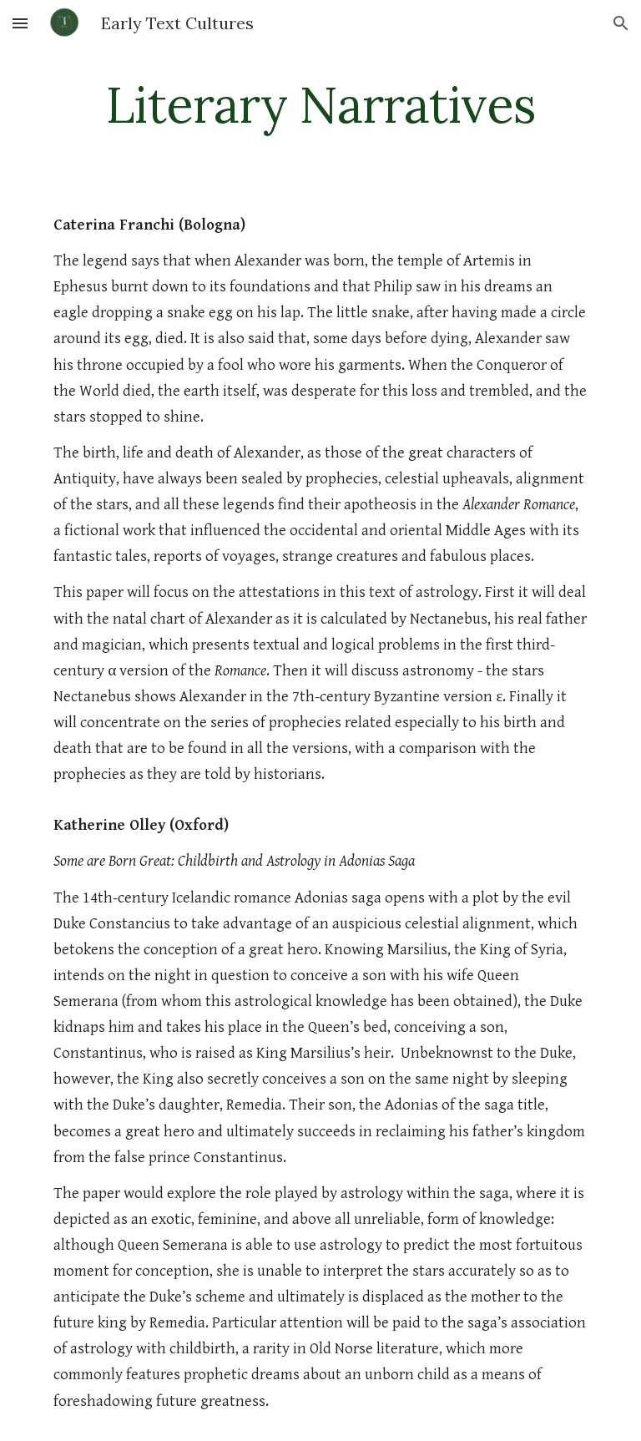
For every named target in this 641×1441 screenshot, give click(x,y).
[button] (20, 23)
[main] (320, 104)
